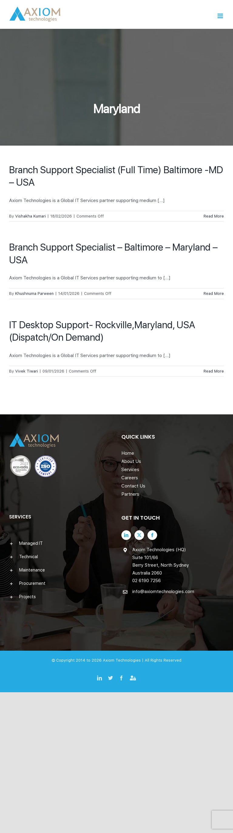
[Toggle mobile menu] (221, 16)
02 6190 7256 (146, 580)
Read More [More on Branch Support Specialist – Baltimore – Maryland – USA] (214, 293)
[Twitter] (139, 535)
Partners (130, 494)
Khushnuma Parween (34, 293)
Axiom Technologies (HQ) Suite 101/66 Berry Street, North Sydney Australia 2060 (160, 561)
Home (127, 453)
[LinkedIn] (126, 535)
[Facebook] (152, 535)
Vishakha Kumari (30, 216)
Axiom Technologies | (124, 660)
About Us (131, 461)
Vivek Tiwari (26, 371)
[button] (60, 543)
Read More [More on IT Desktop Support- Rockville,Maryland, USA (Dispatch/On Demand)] (214, 371)
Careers (129, 478)
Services (130, 469)
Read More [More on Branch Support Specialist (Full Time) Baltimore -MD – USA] (214, 216)
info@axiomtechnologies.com (163, 591)
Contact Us (133, 486)
